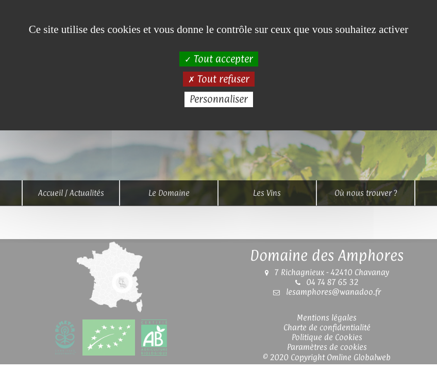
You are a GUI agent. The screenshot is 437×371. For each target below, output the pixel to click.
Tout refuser (218, 79)
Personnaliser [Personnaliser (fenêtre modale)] (219, 99)
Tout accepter (218, 58)
